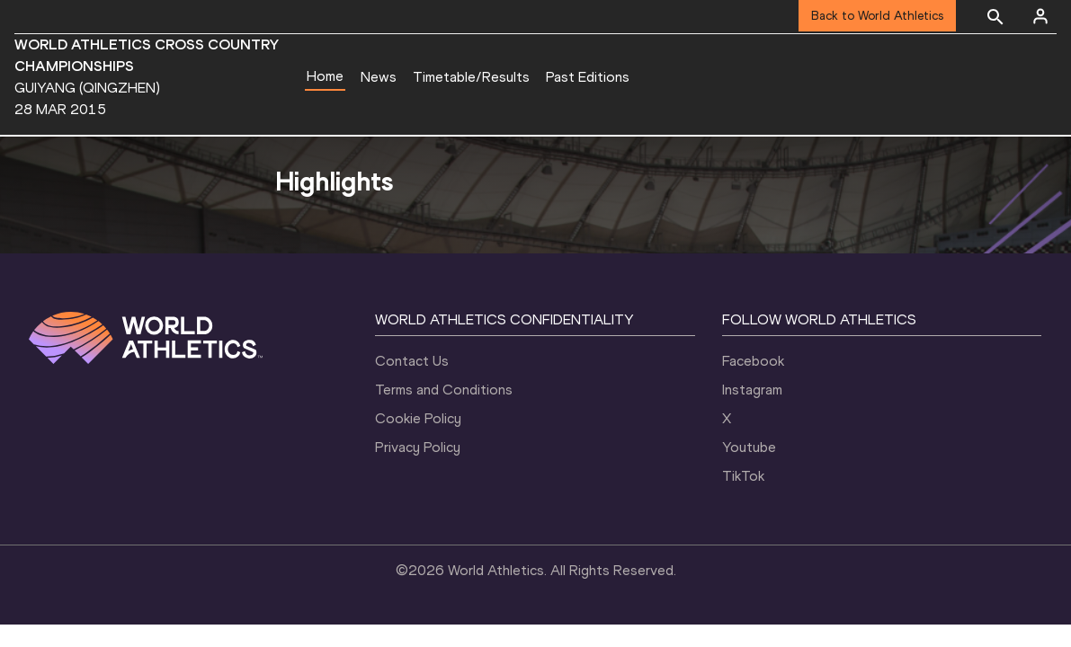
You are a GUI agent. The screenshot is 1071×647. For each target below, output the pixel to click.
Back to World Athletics (877, 15)
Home (325, 75)
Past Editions (587, 76)
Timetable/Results (471, 76)
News (379, 76)
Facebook (753, 360)
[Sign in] (1040, 16)
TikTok (743, 475)
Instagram (752, 389)
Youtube (749, 447)
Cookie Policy (418, 418)
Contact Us (412, 360)
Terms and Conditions (444, 389)
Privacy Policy (417, 447)
